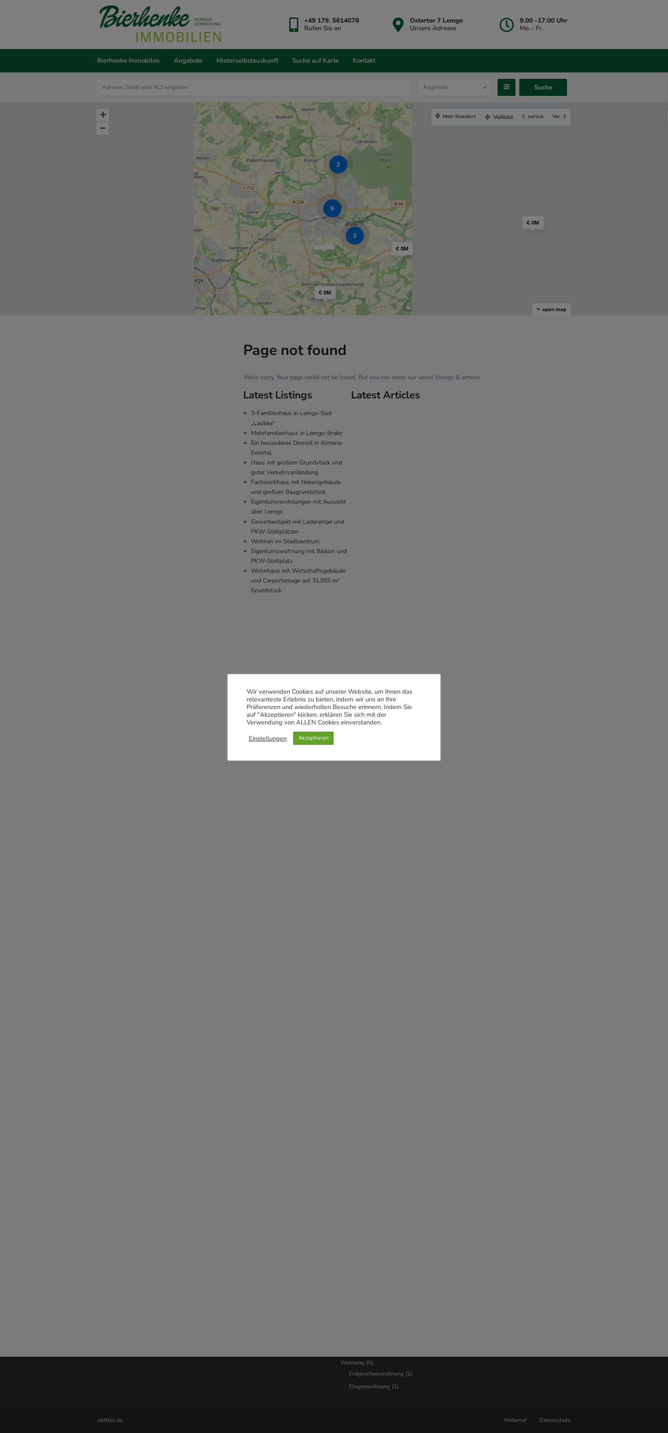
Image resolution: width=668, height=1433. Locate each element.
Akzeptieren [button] (313, 738)
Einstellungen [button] (268, 738)
